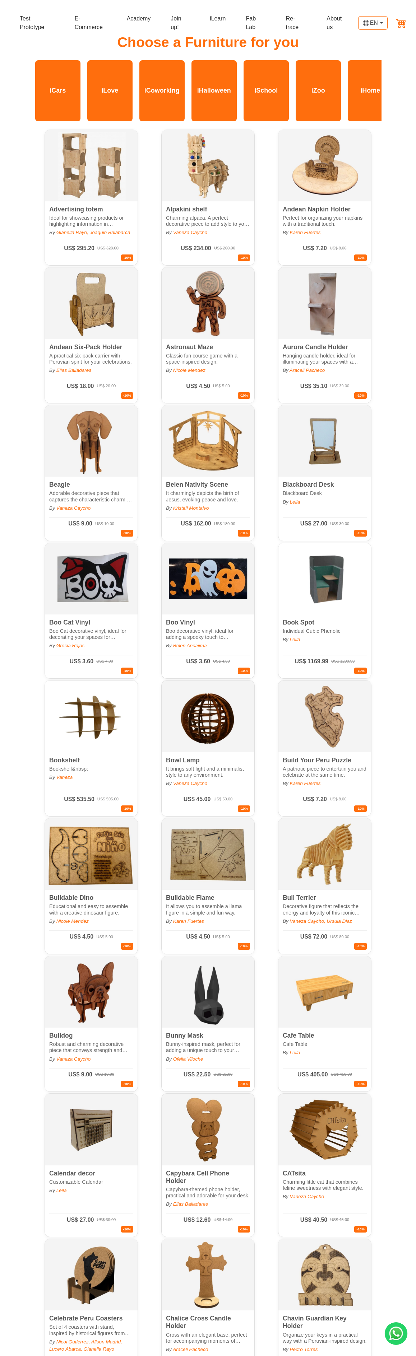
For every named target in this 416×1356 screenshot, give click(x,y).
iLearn (218, 18)
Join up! (176, 22)
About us (334, 22)
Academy (139, 18)
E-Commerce (89, 22)
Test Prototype (32, 22)
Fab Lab (251, 22)
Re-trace (292, 22)
